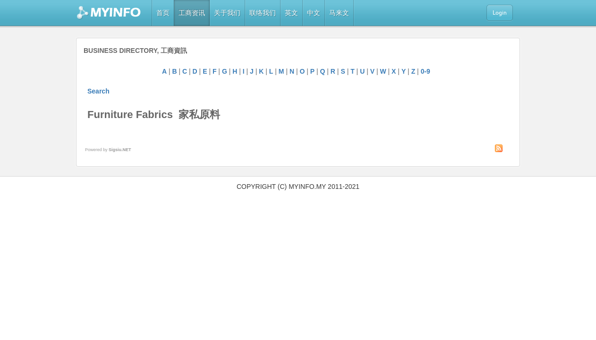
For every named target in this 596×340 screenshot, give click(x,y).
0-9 (425, 71)
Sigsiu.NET (120, 149)
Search (98, 91)
